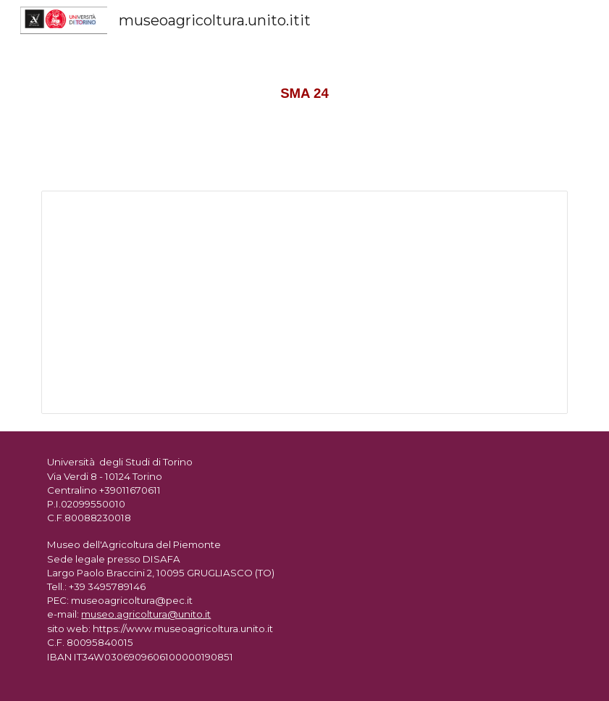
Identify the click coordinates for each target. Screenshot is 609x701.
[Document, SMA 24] (304, 303)
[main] (304, 86)
